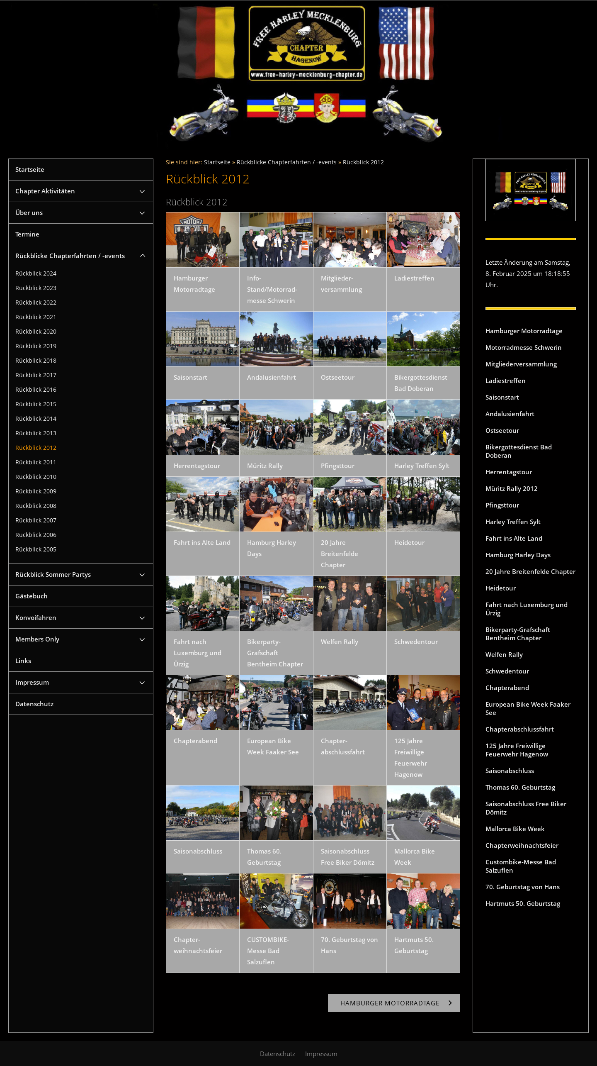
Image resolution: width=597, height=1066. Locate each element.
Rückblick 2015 (35, 404)
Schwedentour (507, 671)
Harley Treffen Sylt (513, 521)
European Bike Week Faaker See (527, 708)
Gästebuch (31, 596)
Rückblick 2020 (35, 331)
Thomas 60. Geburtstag (520, 787)
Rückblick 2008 (35, 506)
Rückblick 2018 (35, 360)
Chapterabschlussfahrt (519, 729)
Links (23, 660)
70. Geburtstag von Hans (522, 887)
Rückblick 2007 (35, 520)
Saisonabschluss (509, 770)
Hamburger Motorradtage (524, 331)
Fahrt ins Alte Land (513, 538)
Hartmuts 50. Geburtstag (522, 903)
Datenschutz (34, 704)
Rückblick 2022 (35, 302)
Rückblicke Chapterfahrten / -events (70, 255)
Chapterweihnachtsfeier (521, 845)
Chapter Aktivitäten (45, 191)
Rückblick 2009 (35, 491)
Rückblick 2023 (35, 288)
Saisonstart (502, 397)
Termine (27, 234)
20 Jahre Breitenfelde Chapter (530, 571)
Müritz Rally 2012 (511, 488)
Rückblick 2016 (35, 389)
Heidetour (500, 588)
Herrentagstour (508, 472)
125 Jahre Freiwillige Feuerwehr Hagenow (516, 750)
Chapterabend (507, 687)
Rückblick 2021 (35, 317)
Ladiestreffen (505, 380)
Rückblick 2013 (35, 433)
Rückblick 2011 (35, 462)
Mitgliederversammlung (521, 364)
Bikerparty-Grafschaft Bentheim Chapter (517, 633)
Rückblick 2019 (35, 346)
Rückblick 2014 (35, 418)
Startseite (29, 169)
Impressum (32, 682)
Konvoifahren (35, 617)
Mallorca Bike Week (515, 829)
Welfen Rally (504, 654)
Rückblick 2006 (35, 535)
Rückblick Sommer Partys (53, 574)
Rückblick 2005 (35, 549)
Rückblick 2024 (35, 273)
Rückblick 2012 (35, 447)
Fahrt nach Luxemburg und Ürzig (526, 608)
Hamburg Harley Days (518, 555)
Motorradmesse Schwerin (523, 347)
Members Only (37, 639)
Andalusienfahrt (509, 414)
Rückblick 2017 (35, 375)
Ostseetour (502, 430)
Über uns (29, 212)
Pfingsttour (502, 505)
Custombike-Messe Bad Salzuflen (520, 866)
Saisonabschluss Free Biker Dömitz (525, 808)
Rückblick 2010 (35, 477)
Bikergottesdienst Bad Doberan (518, 451)
